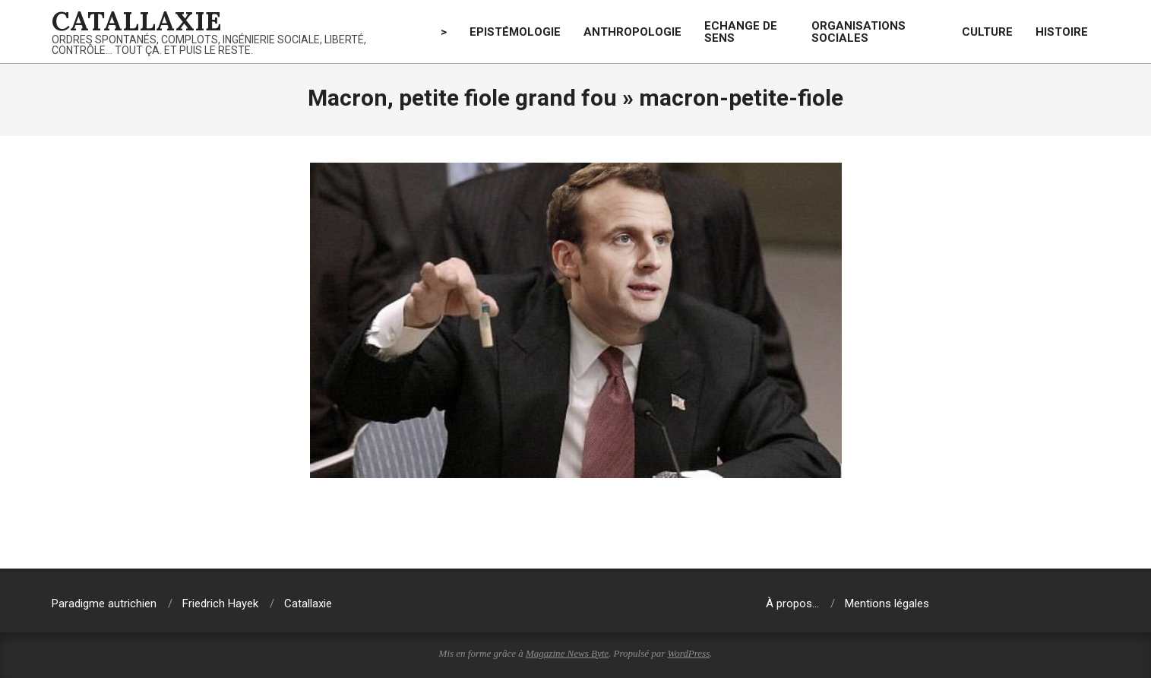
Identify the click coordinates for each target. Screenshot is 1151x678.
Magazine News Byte (567, 653)
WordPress (689, 653)
